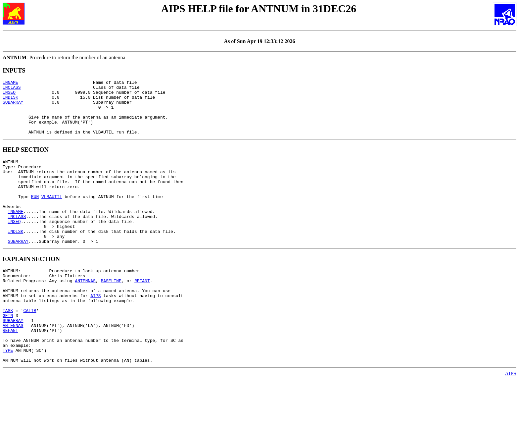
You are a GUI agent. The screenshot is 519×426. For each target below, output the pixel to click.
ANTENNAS (85, 311)
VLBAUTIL (51, 215)
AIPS (95, 329)
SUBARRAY (13, 107)
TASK (8, 347)
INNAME (10, 83)
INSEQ (9, 95)
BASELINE (111, 311)
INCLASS (12, 89)
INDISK (10, 101)
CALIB (29, 347)
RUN (35, 215)
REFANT (142, 311)
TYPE (8, 395)
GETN (8, 353)
